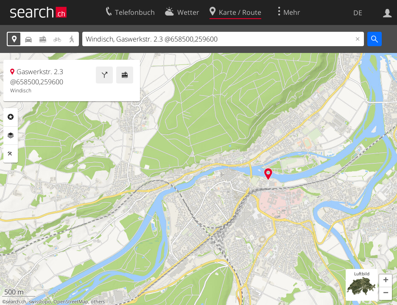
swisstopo (40, 302)
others (98, 302)
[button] (385, 280)
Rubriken (10, 117)
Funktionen (10, 154)
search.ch (16, 302)
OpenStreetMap (70, 302)
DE (357, 12)
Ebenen (10, 135)
